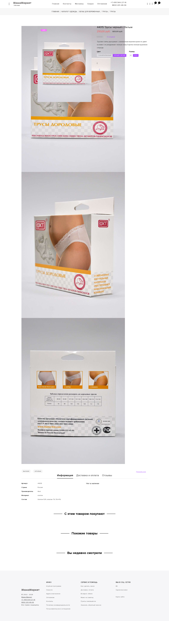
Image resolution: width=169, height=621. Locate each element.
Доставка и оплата (87, 475)
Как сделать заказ (88, 586)
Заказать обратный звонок (91, 605)
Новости (49, 590)
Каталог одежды (69, 12)
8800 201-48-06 (119, 5)
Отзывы (107, 475)
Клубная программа (53, 586)
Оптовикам (102, 4)
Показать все (141, 472)
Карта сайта (120, 597)
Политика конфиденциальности (58, 605)
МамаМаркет (22, 2)
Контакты (67, 4)
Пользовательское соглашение (58, 609)
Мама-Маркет (26, 597)
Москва (16, 5)
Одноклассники (121, 590)
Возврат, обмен (86, 594)
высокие (26, 471)
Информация (65, 475)
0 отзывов (111, 37)
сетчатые (38, 471)
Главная (55, 4)
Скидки (90, 4)
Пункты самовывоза (88, 601)
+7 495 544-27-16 (118, 2)
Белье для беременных (89, 12)
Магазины (79, 4)
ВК (117, 586)
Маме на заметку (87, 597)
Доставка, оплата (87, 590)
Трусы (105, 12)
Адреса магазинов (53, 594)
